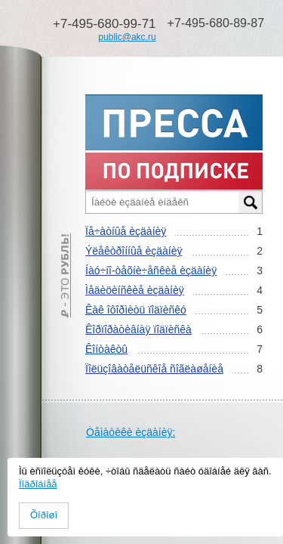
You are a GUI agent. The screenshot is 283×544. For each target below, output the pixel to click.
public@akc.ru (126, 37)
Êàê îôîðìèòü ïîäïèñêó (135, 310)
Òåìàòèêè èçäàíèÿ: (130, 432)
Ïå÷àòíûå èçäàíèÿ (125, 231)
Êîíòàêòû (106, 349)
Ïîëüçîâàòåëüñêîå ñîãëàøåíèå (154, 369)
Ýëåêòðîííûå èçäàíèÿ (133, 251)
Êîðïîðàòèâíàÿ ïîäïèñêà (138, 329)
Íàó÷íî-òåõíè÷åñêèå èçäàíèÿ (151, 270)
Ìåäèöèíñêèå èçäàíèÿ (134, 290)
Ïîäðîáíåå (38, 484)
